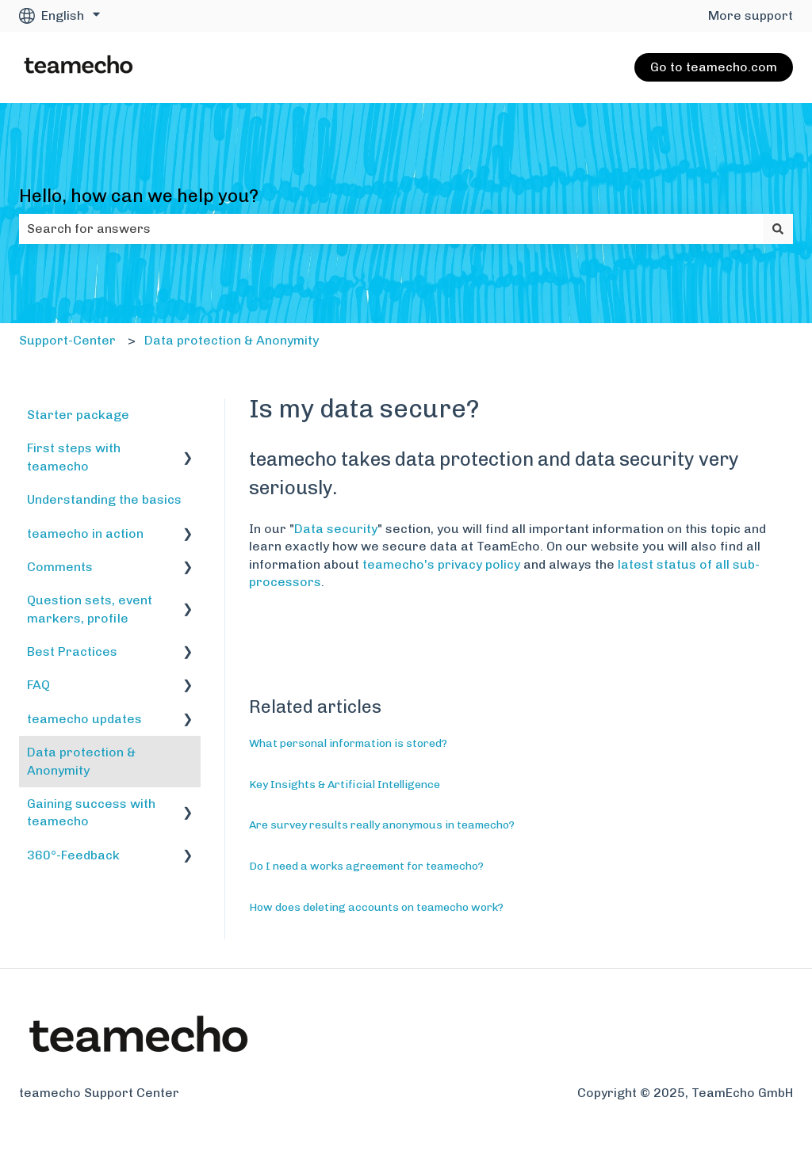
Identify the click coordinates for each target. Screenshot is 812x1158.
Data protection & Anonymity (231, 340)
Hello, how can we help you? (139, 196)
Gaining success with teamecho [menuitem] (91, 812)
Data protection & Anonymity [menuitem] (81, 761)
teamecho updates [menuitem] (84, 718)
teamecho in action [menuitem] (85, 533)
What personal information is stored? (348, 743)
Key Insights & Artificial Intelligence (344, 784)
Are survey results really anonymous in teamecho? (382, 825)
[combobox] (391, 229)
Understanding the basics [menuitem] (104, 499)
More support (750, 15)
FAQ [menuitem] (38, 684)
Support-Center (67, 340)
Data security (335, 528)
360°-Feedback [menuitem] (73, 855)
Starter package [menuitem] (78, 414)
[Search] (778, 229)
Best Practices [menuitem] (72, 651)
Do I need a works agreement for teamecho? (366, 866)
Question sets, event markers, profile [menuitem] (89, 608)
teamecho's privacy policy (441, 564)
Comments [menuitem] (60, 566)
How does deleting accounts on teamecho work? (376, 907)
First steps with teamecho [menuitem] (74, 456)
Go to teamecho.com (713, 66)
